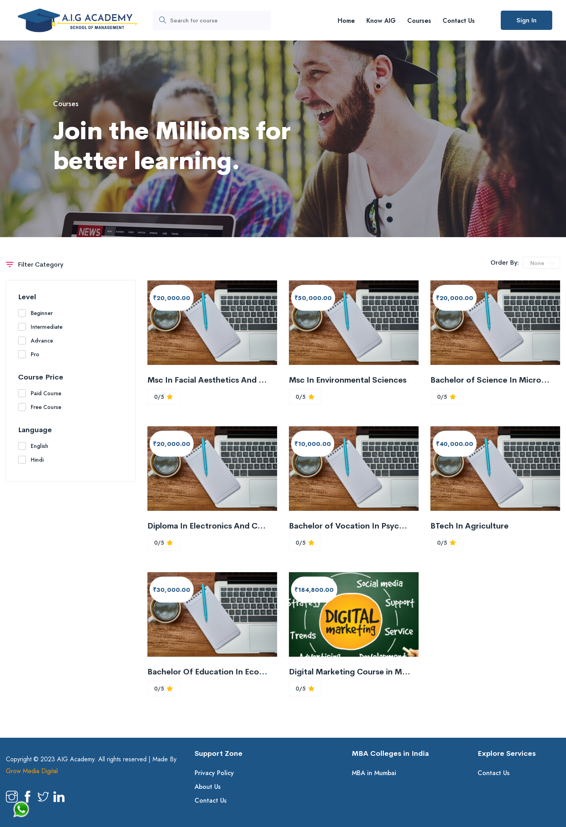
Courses (419, 20)
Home (346, 20)
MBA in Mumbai (374, 772)
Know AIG (381, 20)
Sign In (526, 20)
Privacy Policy (214, 772)
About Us (208, 786)
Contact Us (459, 20)
